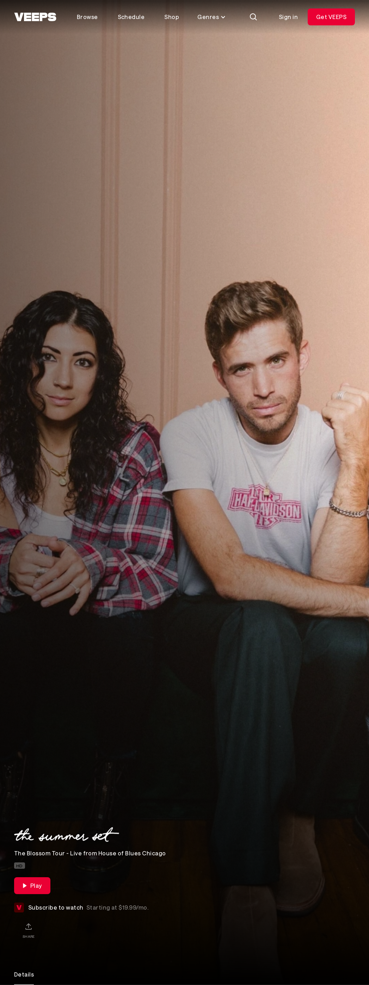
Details (24, 974)
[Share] (28, 930)
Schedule (131, 16)
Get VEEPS (331, 16)
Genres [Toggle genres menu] (211, 16)
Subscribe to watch (81, 907)
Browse (87, 16)
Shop (171, 16)
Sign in (288, 16)
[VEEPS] (35, 17)
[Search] (253, 16)
